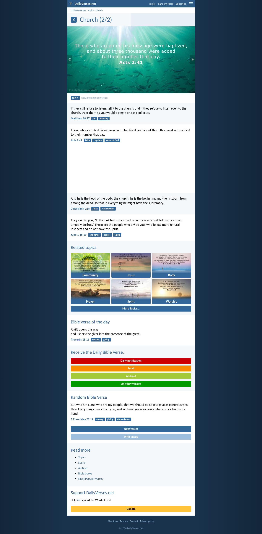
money (99, 419)
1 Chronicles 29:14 (82, 419)
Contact (134, 521)
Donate (130, 509)
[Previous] (74, 20)
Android (131, 376)
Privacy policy (147, 521)
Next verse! (131, 429)
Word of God (112, 140)
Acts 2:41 (76, 140)
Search (82, 462)
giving (106, 339)
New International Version (94, 97)
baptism (98, 140)
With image (131, 436)
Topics (152, 3)
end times (94, 234)
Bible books (85, 473)
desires (106, 234)
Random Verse (165, 3)
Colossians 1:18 (80, 208)
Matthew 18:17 (80, 118)
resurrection (108, 208)
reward (95, 339)
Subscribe (181, 3)
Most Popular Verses (90, 478)
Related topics (83, 247)
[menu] (191, 5)
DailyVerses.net (78, 10)
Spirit (117, 234)
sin (94, 118)
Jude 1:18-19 (79, 234)
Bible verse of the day (90, 322)
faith (87, 140)
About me (113, 521)
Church (99, 10)
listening (104, 118)
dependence (123, 419)
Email (131, 368)
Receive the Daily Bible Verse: (97, 352)
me (79, 500)
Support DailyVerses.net (92, 492)
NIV (75, 97)
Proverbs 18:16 (80, 339)
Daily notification (131, 360)
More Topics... (131, 308)
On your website (131, 384)
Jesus (95, 208)
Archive (82, 468)
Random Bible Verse (89, 397)
